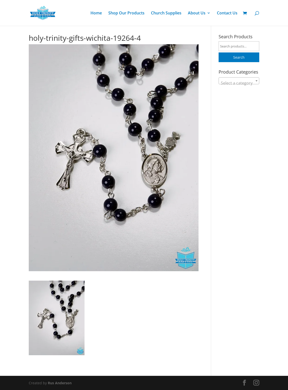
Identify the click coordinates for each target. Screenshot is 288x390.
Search (239, 57)
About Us (196, 13)
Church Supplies (166, 13)
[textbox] (239, 83)
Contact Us (227, 13)
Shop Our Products (126, 13)
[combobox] (239, 80)
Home (96, 13)
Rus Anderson (60, 383)
